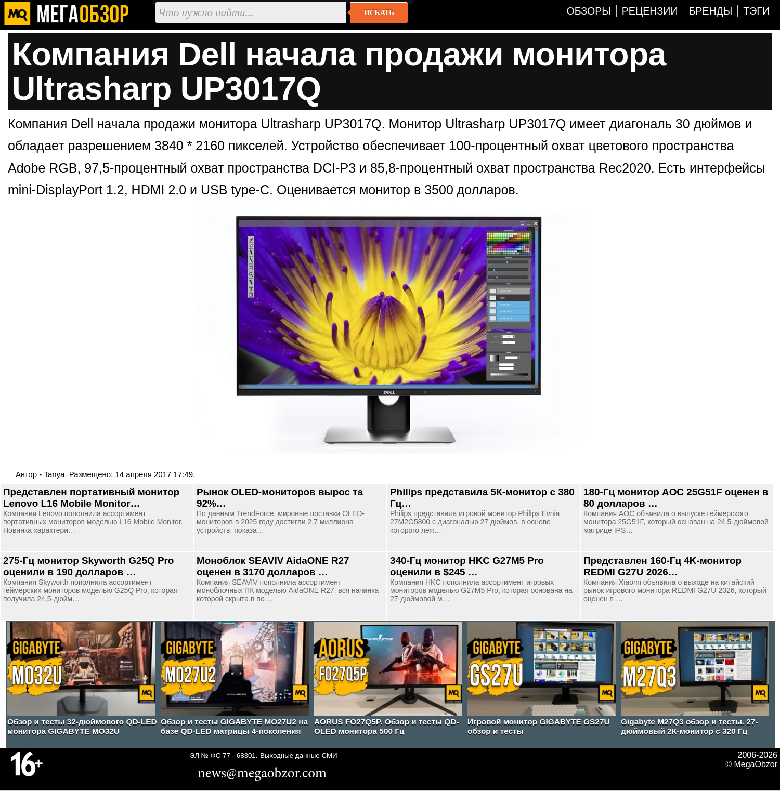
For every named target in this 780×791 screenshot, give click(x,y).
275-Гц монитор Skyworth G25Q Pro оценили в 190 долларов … (88, 566)
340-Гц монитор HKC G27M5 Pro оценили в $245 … (467, 566)
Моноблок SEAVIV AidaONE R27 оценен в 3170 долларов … (273, 566)
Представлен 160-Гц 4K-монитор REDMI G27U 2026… (662, 566)
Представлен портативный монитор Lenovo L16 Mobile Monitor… (91, 497)
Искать (379, 12)
